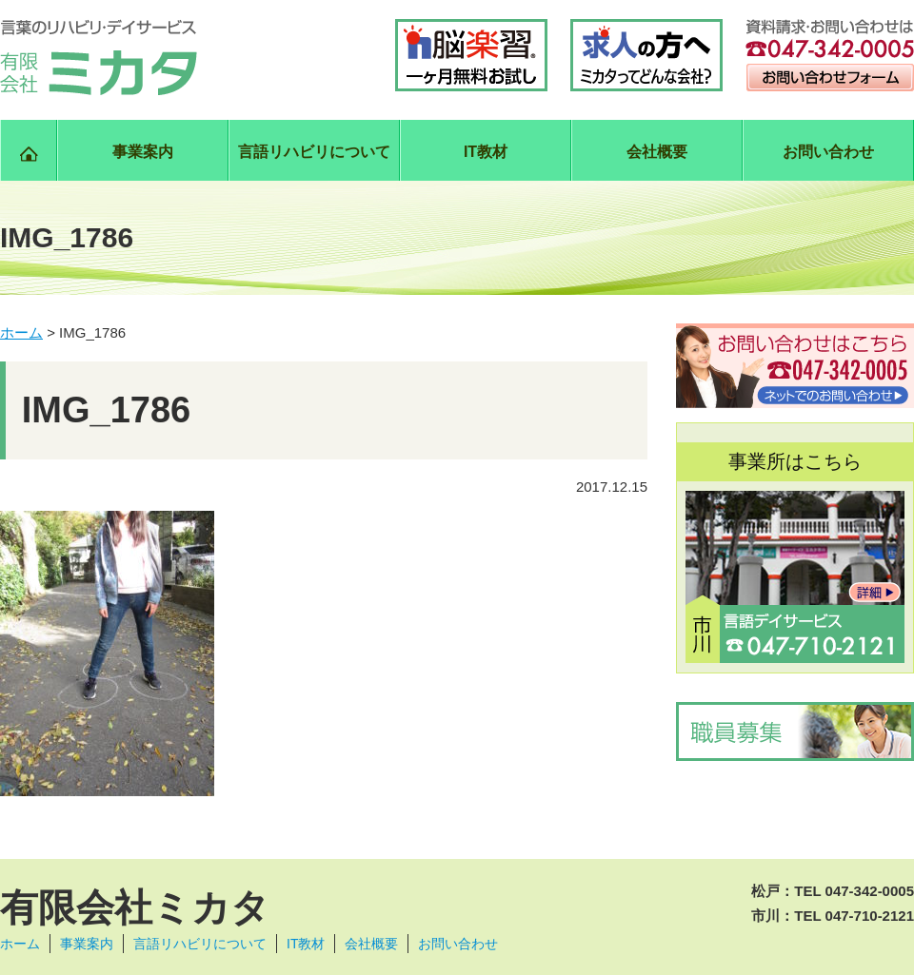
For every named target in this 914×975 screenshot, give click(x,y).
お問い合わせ (828, 152)
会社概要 (656, 152)
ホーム (20, 943)
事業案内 (142, 152)
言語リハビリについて (314, 152)
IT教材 (485, 152)
